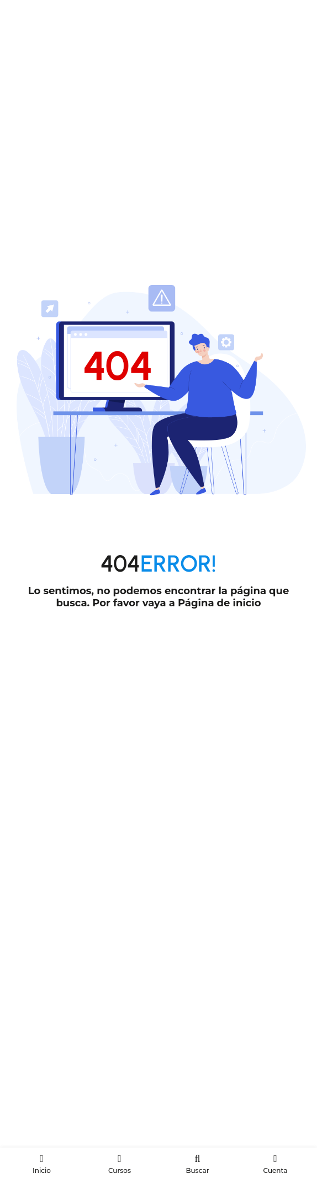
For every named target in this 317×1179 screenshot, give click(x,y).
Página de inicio (219, 603)
